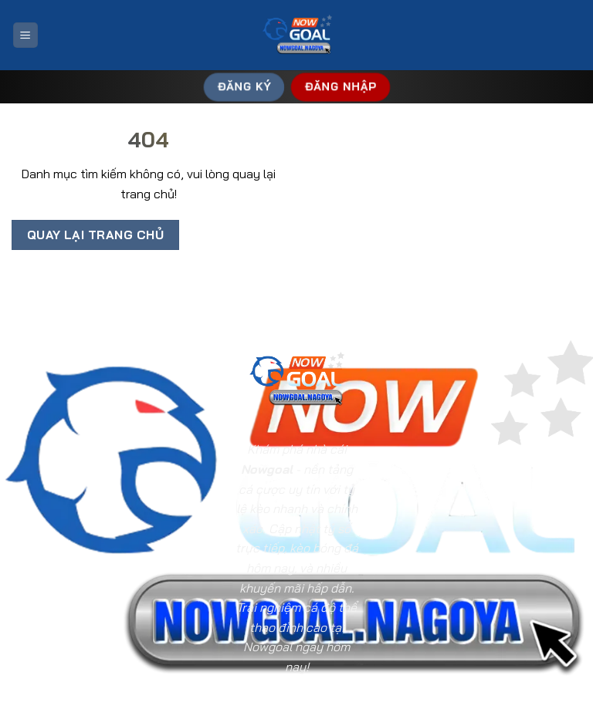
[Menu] (25, 35)
